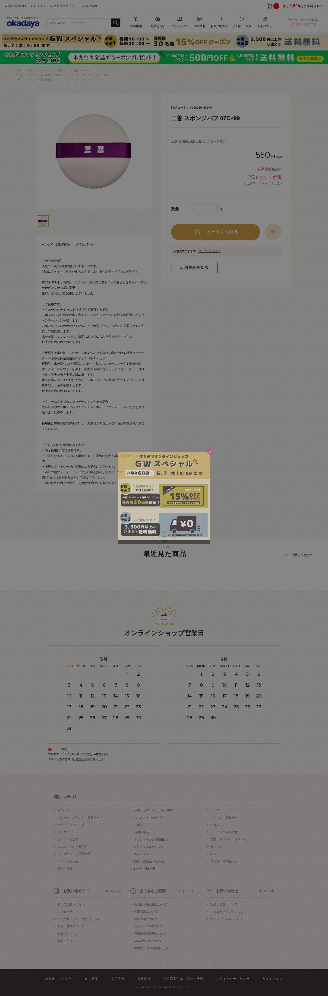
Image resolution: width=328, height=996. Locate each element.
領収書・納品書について (150, 904)
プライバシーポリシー (233, 978)
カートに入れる (222, 231)
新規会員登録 (17, 6)
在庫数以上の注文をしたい (152, 948)
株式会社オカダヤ (58, 978)
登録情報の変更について (150, 933)
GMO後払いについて (148, 941)
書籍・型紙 (65, 868)
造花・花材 (141, 854)
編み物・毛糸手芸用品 (72, 846)
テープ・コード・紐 (71, 824)
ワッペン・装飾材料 (223, 817)
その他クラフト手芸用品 (74, 854)
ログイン (40, 6)
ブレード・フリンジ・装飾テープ (80, 817)
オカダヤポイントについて (228, 911)
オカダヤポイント (66, 6)
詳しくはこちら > (209, 251)
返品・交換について (71, 941)
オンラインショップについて (229, 919)
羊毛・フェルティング (149, 846)
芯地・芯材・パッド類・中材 (153, 810)
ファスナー (65, 832)
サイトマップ (273, 978)
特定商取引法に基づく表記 (184, 978)
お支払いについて (69, 933)
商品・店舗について (223, 904)
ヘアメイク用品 (68, 861)
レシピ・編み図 (144, 868)
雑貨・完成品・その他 (149, 861)
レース (214, 810)
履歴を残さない (301, 555)
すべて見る (113, 891)
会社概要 (91, 978)
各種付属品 (141, 832)
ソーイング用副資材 (223, 832)
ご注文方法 (65, 911)
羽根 (213, 854)
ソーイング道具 (68, 839)
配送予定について (146, 919)
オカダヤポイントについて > (262, 183)
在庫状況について (146, 911)
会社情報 (91, 6)
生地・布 (63, 810)
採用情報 (118, 978)
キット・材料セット (223, 861)
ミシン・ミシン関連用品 (150, 839)
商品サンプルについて (149, 926)
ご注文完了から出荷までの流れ (78, 919)
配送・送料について (71, 926)
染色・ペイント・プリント (228, 839)
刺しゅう (216, 846)
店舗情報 (81, 759)
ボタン (214, 824)
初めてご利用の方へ (71, 904)
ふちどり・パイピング (149, 817)
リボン (138, 824)
